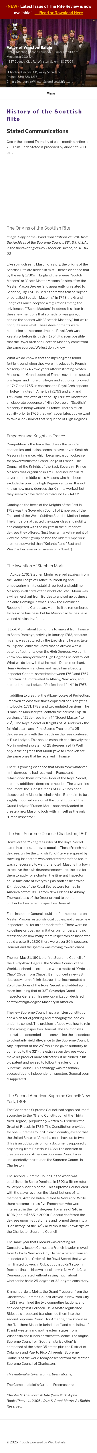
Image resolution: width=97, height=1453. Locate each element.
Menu (48, 93)
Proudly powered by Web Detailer (42, 1442)
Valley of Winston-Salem (32, 47)
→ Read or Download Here (59, 12)
